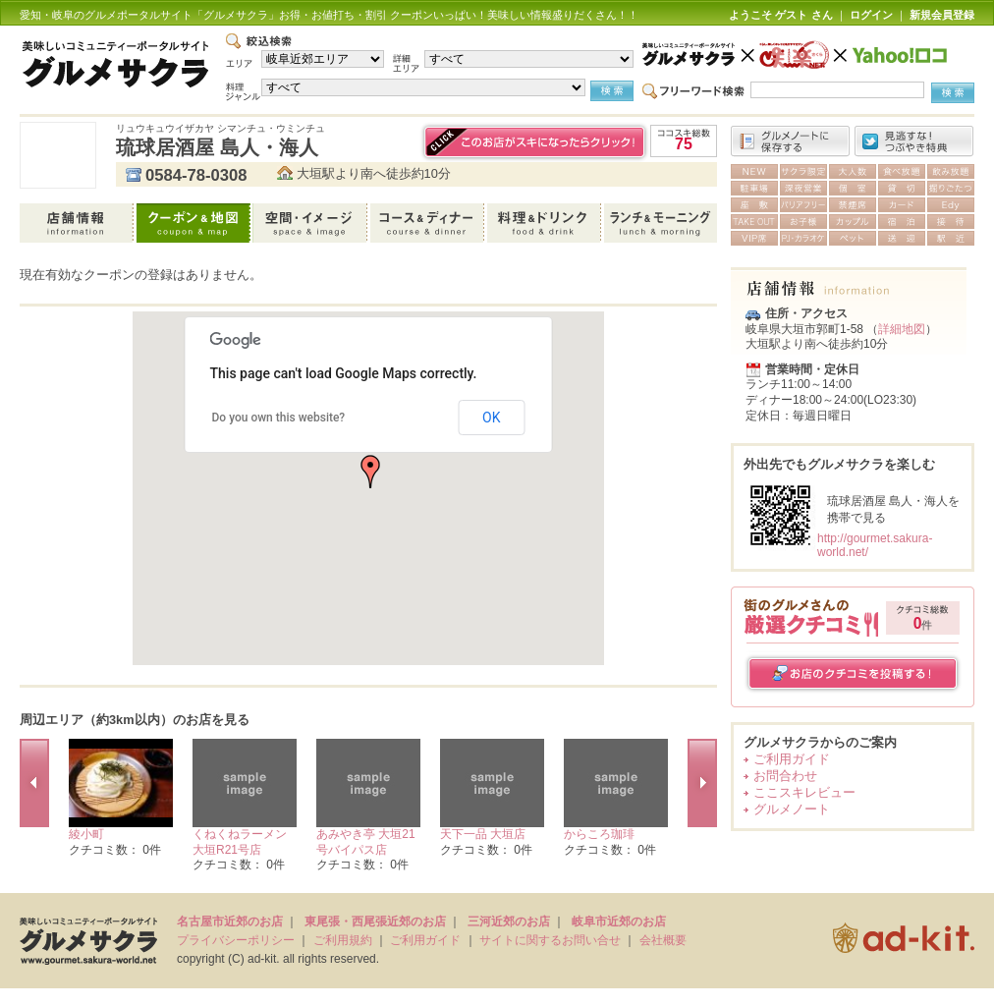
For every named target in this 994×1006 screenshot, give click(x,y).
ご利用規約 (342, 940)
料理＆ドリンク (545, 223)
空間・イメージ (311, 223)
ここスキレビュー (804, 792)
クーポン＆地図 (195, 223)
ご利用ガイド (791, 759)
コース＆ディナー (428, 223)
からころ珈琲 (599, 834)
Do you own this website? (279, 417)
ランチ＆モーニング (660, 223)
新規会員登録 (942, 15)
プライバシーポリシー (236, 940)
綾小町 (86, 834)
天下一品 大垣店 (482, 834)
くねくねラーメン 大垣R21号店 (240, 842)
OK (491, 417)
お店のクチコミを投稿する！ (853, 673)
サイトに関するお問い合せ (550, 940)
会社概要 (663, 940)
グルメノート (791, 809)
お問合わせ (785, 775)
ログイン (871, 15)
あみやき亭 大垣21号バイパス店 (365, 842)
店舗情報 (78, 223)
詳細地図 (901, 329)
